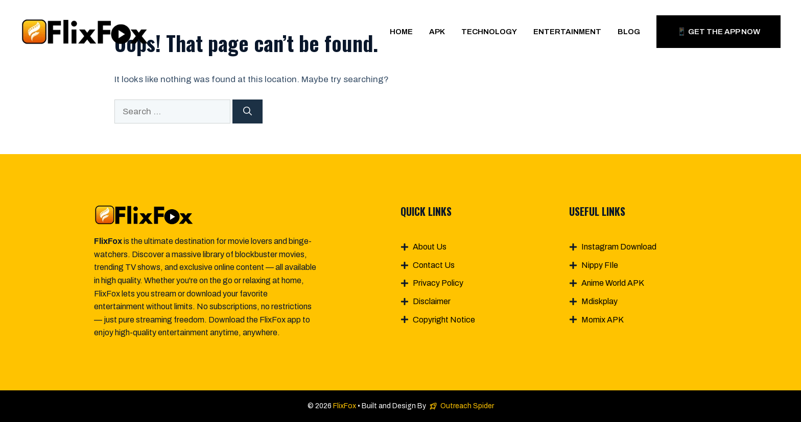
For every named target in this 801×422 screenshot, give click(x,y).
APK (437, 32)
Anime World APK (612, 283)
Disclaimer (432, 301)
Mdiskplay (599, 301)
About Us (429, 246)
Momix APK (602, 319)
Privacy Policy (438, 283)
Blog (629, 32)
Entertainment (567, 32)
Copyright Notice (444, 319)
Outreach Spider (467, 406)
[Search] (247, 112)
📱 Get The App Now (718, 32)
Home (401, 32)
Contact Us (434, 265)
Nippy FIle (599, 265)
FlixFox (344, 406)
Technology (489, 32)
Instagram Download (618, 246)
